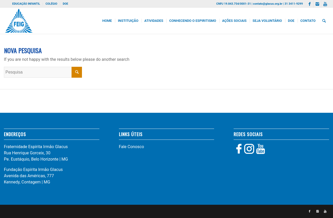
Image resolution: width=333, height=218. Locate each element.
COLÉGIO (51, 3)
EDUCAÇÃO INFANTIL (26, 3)
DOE (65, 3)
